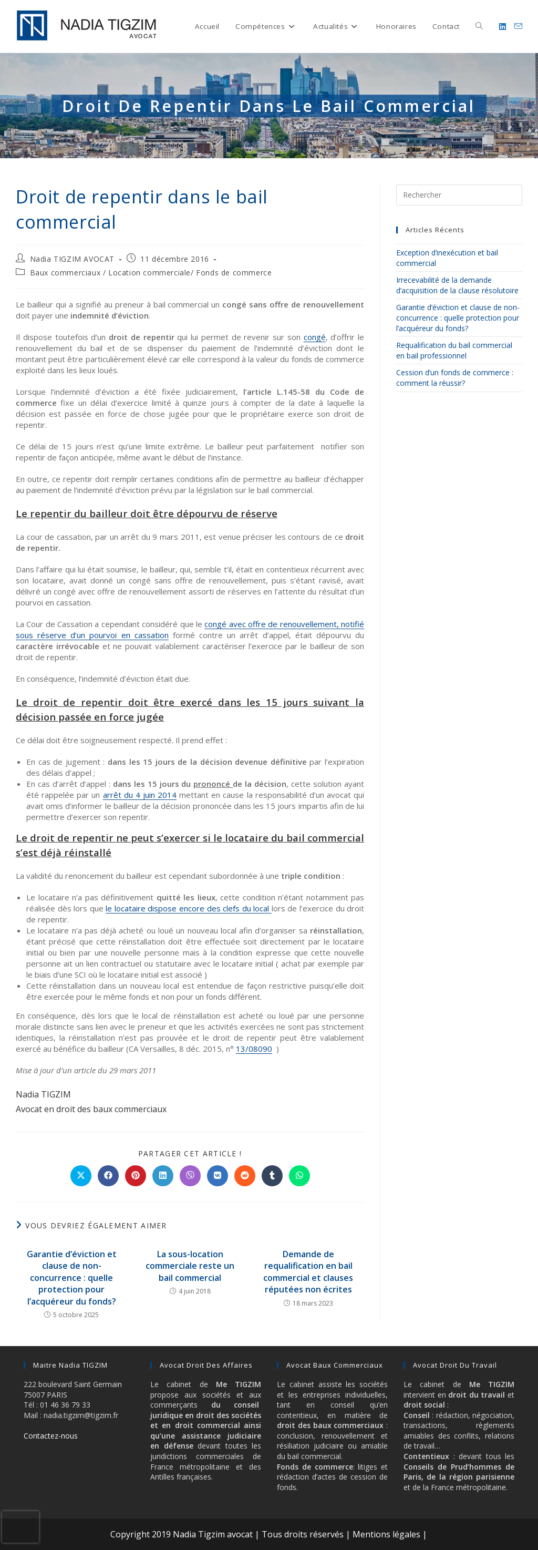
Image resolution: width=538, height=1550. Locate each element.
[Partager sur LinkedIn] (162, 1175)
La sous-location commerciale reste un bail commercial (190, 1266)
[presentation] (20, 1527)
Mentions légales (386, 1534)
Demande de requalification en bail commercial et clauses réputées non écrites (308, 1271)
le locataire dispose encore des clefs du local (189, 908)
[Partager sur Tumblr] (272, 1175)
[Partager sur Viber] (190, 1175)
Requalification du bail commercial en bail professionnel (454, 350)
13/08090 (254, 1048)
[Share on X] (80, 1175)
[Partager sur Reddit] (244, 1175)
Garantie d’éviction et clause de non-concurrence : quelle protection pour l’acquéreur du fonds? (72, 1277)
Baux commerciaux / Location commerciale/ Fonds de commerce (151, 273)
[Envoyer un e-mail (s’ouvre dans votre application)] (518, 26)
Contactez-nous (51, 1436)
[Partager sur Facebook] (108, 1175)
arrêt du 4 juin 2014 (140, 794)
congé (315, 337)
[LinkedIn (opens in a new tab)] (502, 26)
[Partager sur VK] (217, 1175)
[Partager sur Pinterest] (135, 1175)
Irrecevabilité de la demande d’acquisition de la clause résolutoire (457, 285)
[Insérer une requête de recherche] (459, 195)
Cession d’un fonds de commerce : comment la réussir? (454, 377)
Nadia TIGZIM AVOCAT (72, 259)
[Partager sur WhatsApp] (299, 1175)
